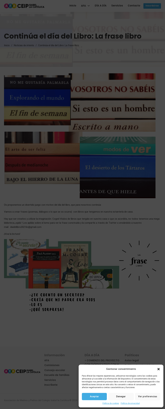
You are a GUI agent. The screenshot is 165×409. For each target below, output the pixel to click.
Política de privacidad (130, 403)
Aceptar (94, 396)
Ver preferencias (147, 396)
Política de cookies (110, 403)
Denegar (121, 396)
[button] (158, 369)
